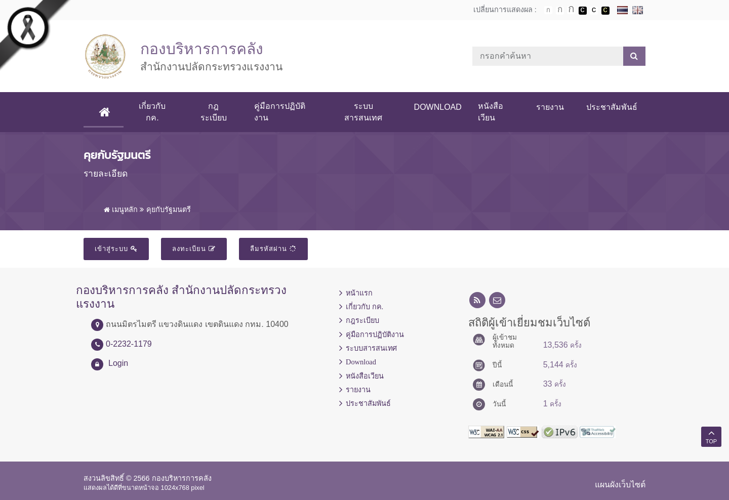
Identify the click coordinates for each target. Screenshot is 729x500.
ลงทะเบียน (194, 249)
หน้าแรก (359, 293)
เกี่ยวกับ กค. (152, 111)
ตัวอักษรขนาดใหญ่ (571, 10)
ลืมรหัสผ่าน (273, 249)
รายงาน (550, 107)
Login (118, 363)
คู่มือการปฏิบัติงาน (279, 111)
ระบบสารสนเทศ (363, 111)
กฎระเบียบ (213, 111)
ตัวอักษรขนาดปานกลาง (560, 11)
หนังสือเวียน (490, 111)
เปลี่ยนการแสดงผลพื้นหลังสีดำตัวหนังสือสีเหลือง (605, 11)
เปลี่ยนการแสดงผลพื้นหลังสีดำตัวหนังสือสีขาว (583, 11)
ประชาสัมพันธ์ (611, 107)
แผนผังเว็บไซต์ (620, 484)
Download (438, 107)
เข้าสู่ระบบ (116, 249)
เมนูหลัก (121, 209)
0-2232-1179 (129, 344)
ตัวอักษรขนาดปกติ (548, 10)
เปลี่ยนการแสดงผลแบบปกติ (594, 11)
